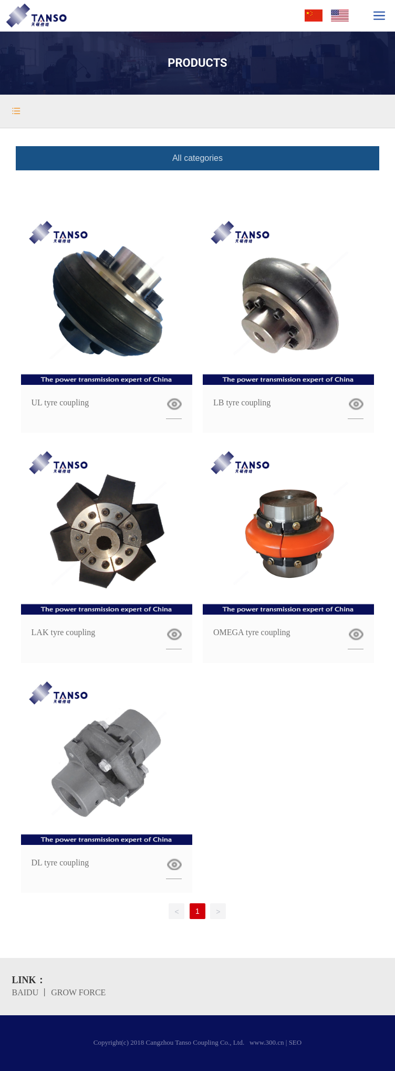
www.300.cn (267, 1042)
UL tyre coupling (60, 402)
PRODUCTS (197, 62)
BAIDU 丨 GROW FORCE (59, 992)
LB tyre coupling (242, 402)
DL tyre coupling (60, 862)
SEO (295, 1042)
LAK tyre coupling (64, 632)
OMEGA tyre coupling (251, 632)
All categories (197, 158)
